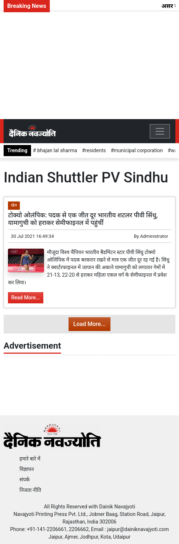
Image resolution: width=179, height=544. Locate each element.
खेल (14, 205)
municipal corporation (138, 150)
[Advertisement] (89, 65)
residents (95, 150)
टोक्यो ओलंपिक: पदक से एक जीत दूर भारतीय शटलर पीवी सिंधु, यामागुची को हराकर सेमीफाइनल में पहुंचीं (83, 219)
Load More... (89, 324)
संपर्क (24, 479)
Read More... (25, 297)
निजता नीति (30, 490)
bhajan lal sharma (56, 150)
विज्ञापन (26, 469)
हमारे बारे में (29, 459)
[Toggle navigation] (160, 131)
